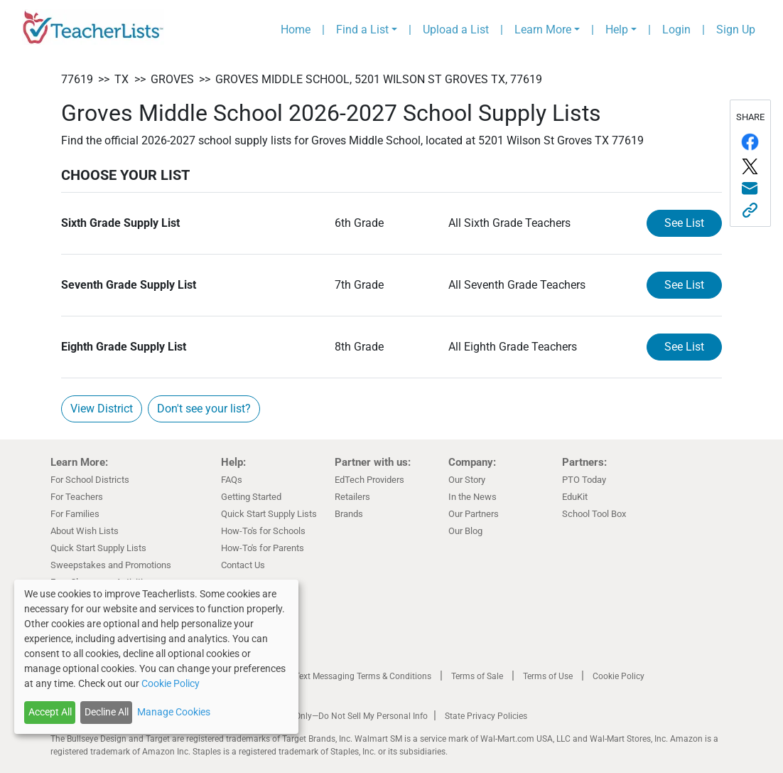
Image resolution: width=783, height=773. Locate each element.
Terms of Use (548, 676)
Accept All (50, 712)
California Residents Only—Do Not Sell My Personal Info (322, 716)
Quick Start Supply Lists (98, 548)
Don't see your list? (204, 408)
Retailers (352, 496)
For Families (74, 513)
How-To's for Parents (262, 548)
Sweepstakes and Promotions (110, 565)
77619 (77, 79)
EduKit (575, 496)
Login (676, 29)
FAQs (231, 479)
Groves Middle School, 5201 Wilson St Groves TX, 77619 (378, 79)
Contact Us (243, 565)
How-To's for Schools (263, 531)
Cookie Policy (618, 676)
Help (616, 29)
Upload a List (456, 29)
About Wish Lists (84, 531)
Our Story (466, 479)
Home (295, 29)
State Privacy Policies (486, 716)
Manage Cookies (173, 712)
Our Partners (473, 513)
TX (121, 79)
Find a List (362, 29)
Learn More (542, 29)
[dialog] (156, 657)
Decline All (107, 712)
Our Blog (465, 531)
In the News (472, 496)
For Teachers (76, 496)
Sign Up (735, 29)
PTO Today (584, 479)
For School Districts (89, 479)
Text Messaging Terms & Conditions (363, 676)
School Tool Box (594, 513)
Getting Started (251, 496)
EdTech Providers (369, 479)
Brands (349, 513)
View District (101, 408)
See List (684, 223)
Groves (172, 79)
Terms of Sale (477, 676)
